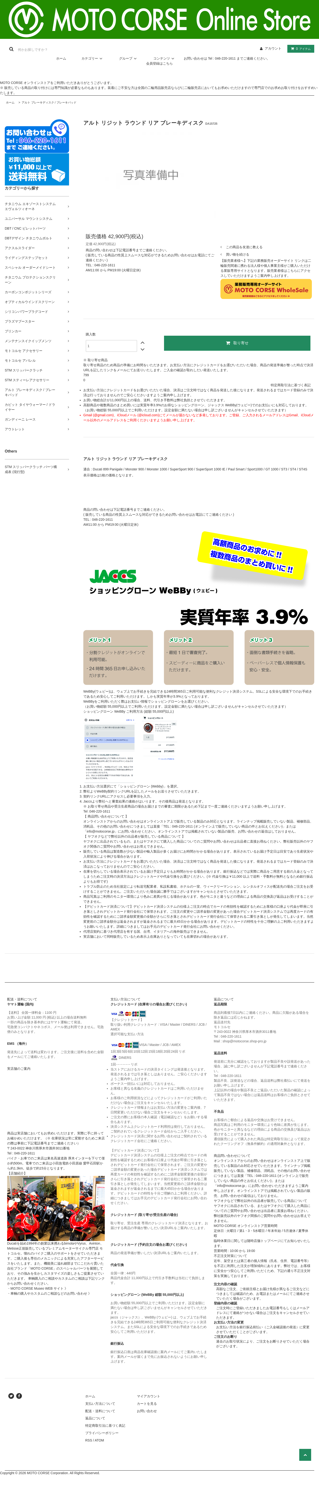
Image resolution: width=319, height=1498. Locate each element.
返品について (95, 1418)
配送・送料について (100, 1411)
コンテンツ (164, 58)
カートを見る (147, 1403)
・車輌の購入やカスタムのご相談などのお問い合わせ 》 (49, 1293)
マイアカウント (148, 1396)
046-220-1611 (105, 265)
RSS (88, 1440)
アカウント (273, 48)
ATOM (99, 1440)
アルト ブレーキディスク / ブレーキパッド (48, 102)
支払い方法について (100, 1403)
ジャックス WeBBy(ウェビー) (230, 405)
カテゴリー (92, 58)
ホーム (61, 58)
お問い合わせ (147, 1411)
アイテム (300, 49)
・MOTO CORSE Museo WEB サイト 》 (37, 1288)
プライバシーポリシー (102, 1433)
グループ (128, 58)
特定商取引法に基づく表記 (291, 385)
